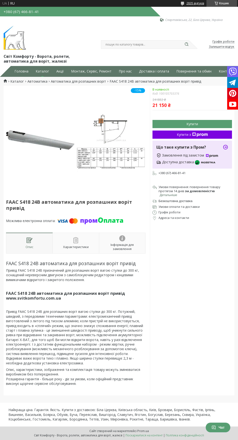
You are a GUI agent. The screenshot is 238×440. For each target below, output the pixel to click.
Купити (192, 124)
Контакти (226, 71)
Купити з (192, 134)
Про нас (125, 71)
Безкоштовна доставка (175, 201)
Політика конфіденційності (185, 435)
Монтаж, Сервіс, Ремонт (91, 71)
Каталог (42, 71)
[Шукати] (186, 44)
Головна (21, 71)
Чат (218, 427)
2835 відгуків (195, 3)
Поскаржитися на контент (144, 435)
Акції (60, 71)
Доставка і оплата (154, 71)
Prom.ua (143, 431)
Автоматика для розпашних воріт (78, 81)
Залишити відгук (221, 46)
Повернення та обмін (194, 71)
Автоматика (37, 81)
